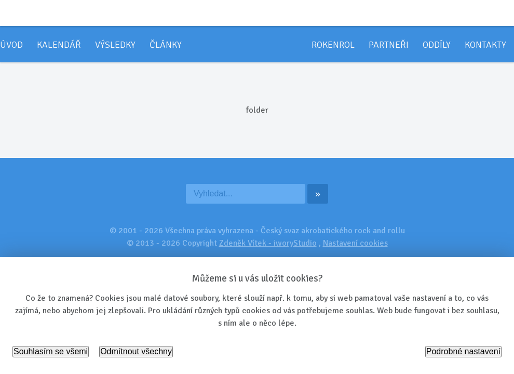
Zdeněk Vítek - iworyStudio (268, 243)
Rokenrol (333, 44)
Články (166, 44)
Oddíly (437, 44)
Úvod (11, 44)
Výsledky (115, 44)
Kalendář (59, 44)
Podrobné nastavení (463, 351)
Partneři (389, 44)
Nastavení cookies (355, 243)
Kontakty (485, 44)
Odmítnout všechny (136, 351)
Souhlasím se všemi (50, 351)
